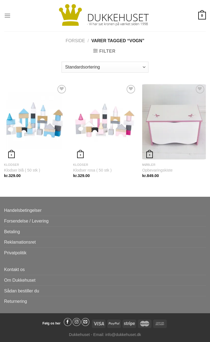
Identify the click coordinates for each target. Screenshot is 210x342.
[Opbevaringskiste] (174, 122)
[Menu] (7, 15)
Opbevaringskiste (157, 170)
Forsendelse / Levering (26, 221)
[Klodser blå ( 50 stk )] (36, 122)
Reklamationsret (20, 242)
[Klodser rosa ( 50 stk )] (105, 122)
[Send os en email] (85, 322)
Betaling (12, 231)
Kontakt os (14, 269)
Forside (75, 40)
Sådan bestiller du (21, 291)
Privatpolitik (15, 252)
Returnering (15, 301)
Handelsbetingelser (23, 210)
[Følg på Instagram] (76, 322)
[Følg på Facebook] (68, 322)
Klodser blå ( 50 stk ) (22, 170)
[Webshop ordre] (105, 67)
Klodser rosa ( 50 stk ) (92, 170)
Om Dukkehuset (20, 280)
